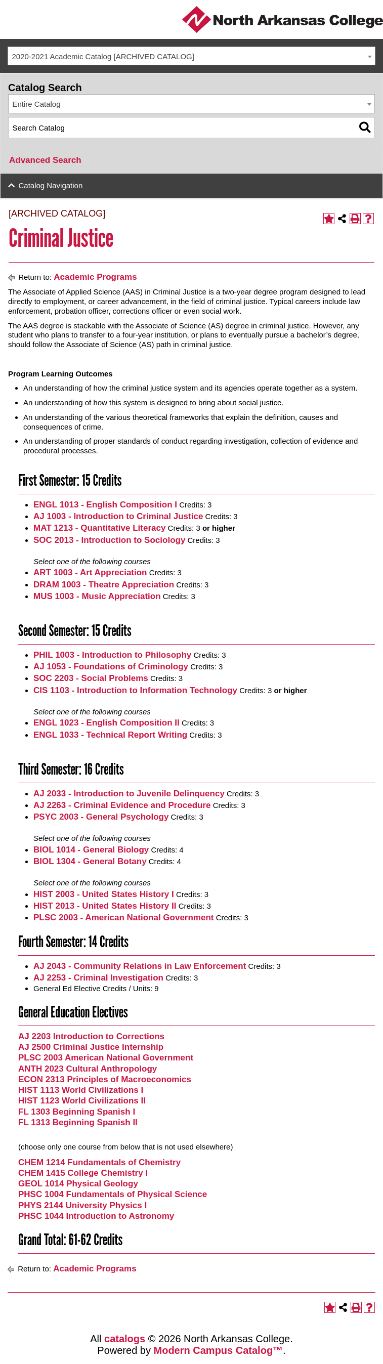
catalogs (124, 1338)
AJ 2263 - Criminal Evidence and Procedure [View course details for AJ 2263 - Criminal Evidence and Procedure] (122, 805)
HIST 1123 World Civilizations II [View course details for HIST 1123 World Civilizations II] (82, 1100)
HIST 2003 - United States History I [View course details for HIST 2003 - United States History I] (103, 894)
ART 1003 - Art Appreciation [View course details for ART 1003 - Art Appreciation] (90, 572)
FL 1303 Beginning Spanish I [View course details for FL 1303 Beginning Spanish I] (76, 1112)
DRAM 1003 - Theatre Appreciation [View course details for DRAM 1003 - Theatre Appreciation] (103, 584)
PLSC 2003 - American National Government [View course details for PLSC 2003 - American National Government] (123, 917)
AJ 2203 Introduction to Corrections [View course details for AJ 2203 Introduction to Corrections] (91, 1036)
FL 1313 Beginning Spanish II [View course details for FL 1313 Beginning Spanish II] (78, 1122)
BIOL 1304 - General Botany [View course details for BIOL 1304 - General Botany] (90, 861)
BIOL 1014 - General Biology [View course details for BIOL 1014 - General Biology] (91, 850)
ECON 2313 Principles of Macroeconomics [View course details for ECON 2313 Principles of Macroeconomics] (104, 1079)
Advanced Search (45, 160)
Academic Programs (95, 277)
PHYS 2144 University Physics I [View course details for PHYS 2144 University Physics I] (82, 1205)
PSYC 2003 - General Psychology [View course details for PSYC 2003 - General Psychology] (100, 817)
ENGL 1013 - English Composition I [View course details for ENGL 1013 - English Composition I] (105, 504)
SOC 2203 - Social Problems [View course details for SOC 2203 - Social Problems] (90, 678)
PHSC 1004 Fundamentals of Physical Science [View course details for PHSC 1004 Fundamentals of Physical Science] (112, 1194)
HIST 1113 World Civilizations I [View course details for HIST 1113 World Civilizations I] (80, 1090)
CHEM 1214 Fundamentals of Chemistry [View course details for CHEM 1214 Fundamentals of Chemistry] (99, 1162)
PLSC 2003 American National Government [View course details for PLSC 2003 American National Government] (105, 1057)
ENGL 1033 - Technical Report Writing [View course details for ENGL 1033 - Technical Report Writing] (110, 735)
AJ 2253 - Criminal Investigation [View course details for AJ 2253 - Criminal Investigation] (98, 978)
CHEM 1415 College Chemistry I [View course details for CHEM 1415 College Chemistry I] (83, 1173)
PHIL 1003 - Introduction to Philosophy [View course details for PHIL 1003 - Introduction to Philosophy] (112, 655)
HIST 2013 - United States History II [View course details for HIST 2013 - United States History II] (104, 906)
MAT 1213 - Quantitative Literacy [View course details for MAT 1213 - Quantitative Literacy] (99, 528)
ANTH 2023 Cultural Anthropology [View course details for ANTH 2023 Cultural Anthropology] (87, 1069)
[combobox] (191, 56)
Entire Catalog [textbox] (37, 104)
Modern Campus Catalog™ (218, 1350)
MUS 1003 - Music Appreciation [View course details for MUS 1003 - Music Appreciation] (97, 596)
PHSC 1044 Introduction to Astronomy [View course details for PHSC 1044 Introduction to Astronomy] (96, 1216)
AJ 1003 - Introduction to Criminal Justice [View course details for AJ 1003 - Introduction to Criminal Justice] (118, 516)
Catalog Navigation (51, 185)
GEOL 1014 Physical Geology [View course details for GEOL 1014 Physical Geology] (78, 1183)
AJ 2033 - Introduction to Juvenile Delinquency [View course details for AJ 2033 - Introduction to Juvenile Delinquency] (129, 793)
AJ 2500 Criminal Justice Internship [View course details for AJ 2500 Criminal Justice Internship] (90, 1047)
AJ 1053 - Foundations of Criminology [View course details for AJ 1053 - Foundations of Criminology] (110, 666)
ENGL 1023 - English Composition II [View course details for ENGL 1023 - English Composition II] (106, 723)
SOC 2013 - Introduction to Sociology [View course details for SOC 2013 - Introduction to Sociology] (109, 540)
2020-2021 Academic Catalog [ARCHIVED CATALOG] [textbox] (103, 56)
